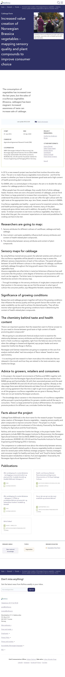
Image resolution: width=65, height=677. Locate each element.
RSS (2, 656)
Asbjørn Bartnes (31, 666)
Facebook (33, 669)
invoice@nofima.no (7, 618)
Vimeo (38, 669)
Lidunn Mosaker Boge (50, 666)
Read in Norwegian (41, 121)
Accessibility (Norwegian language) (12, 652)
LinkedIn (21, 669)
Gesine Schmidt (48, 154)
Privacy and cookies (7, 648)
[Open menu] (52, 3)
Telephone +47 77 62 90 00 (9, 610)
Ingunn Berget (48, 146)
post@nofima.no (6, 614)
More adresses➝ (6, 632)
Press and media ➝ (7, 636)
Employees (4, 640)
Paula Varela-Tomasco (50, 156)
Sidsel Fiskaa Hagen (50, 148)
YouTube (44, 669)
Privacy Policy (5, 644)
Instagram (27, 669)
